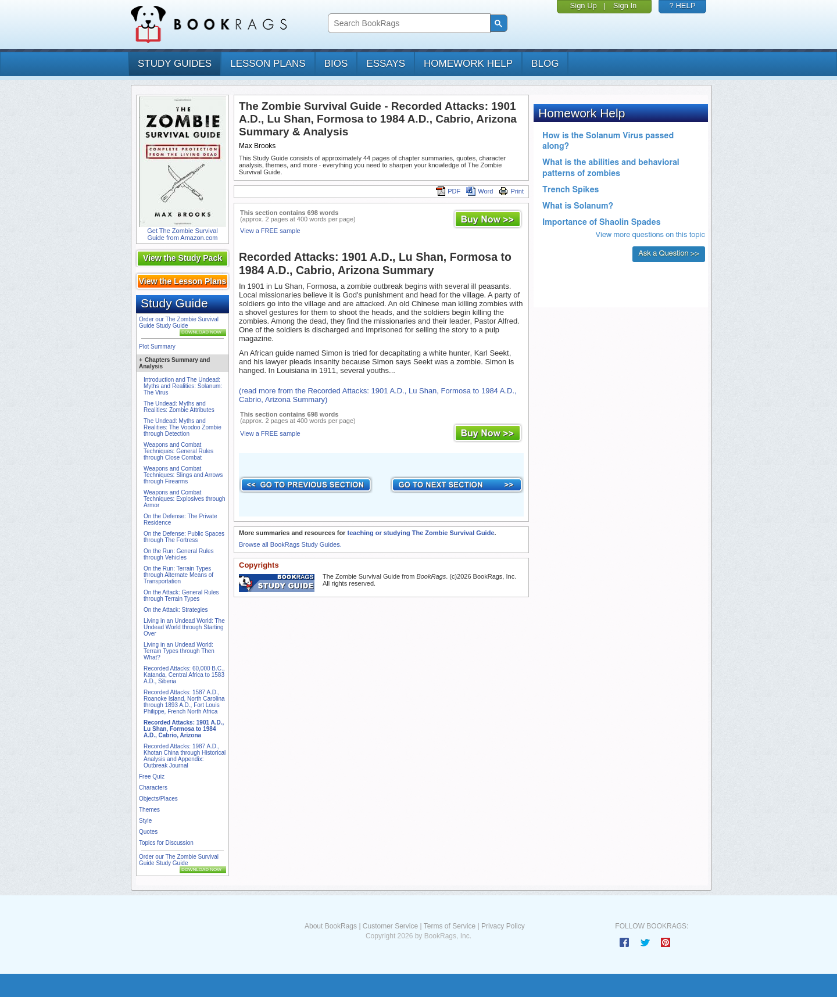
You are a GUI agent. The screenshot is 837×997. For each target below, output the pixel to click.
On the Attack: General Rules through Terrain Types (181, 595)
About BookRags (331, 926)
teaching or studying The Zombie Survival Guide (420, 532)
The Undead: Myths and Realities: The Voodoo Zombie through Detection (182, 427)
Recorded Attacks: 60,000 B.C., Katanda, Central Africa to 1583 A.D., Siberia (184, 674)
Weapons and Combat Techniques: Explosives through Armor (185, 498)
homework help (468, 63)
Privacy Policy (503, 926)
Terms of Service (449, 926)
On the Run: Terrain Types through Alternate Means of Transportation (178, 574)
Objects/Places (158, 798)
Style (145, 820)
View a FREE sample (270, 230)
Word (479, 191)
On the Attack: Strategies (176, 610)
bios (336, 63)
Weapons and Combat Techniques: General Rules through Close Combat (178, 451)
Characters (153, 787)
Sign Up (583, 5)
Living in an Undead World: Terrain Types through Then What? (179, 651)
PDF (448, 191)
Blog (545, 63)
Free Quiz (151, 776)
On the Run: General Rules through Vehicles (179, 554)
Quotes (148, 832)
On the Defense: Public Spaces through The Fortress (184, 536)
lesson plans (267, 63)
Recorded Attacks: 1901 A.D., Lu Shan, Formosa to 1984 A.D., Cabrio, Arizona (184, 728)
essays (385, 63)
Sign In (624, 5)
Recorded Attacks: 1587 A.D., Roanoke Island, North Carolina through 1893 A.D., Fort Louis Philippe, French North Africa (184, 702)
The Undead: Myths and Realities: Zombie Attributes (179, 406)
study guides (175, 63)
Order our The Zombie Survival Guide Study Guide (179, 322)
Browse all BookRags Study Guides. (290, 544)
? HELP (683, 5)
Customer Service (390, 926)
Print (511, 191)
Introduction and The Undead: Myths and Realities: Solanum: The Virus (183, 386)
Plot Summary (157, 346)
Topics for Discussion (166, 843)
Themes (149, 809)
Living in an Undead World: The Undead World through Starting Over (184, 627)
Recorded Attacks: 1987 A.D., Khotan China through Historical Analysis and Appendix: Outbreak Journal (185, 756)
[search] (408, 23)
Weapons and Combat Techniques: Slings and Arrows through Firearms (183, 475)
